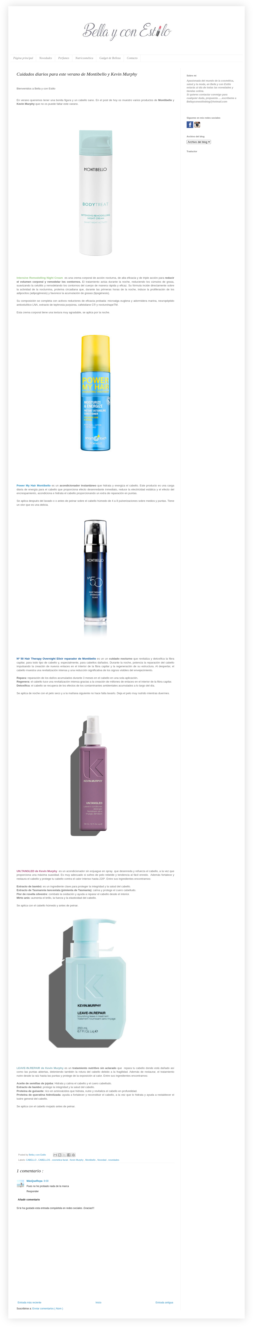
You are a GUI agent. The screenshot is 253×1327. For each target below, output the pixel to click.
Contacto (132, 58)
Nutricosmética (84, 58)
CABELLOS (44, 1160)
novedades (113, 1160)
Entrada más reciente (29, 1302)
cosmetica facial (60, 1160)
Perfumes (63, 58)
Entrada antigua (164, 1302)
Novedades (45, 58)
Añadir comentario (29, 1199)
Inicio (98, 1302)
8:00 (46, 1181)
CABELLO (31, 1160)
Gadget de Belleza (110, 58)
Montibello (90, 1160)
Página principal (23, 58)
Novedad (102, 1160)
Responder (33, 1191)
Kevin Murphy (77, 1160)
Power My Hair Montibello (34, 485)
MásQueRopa (35, 1181)
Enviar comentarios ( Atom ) (47, 1308)
